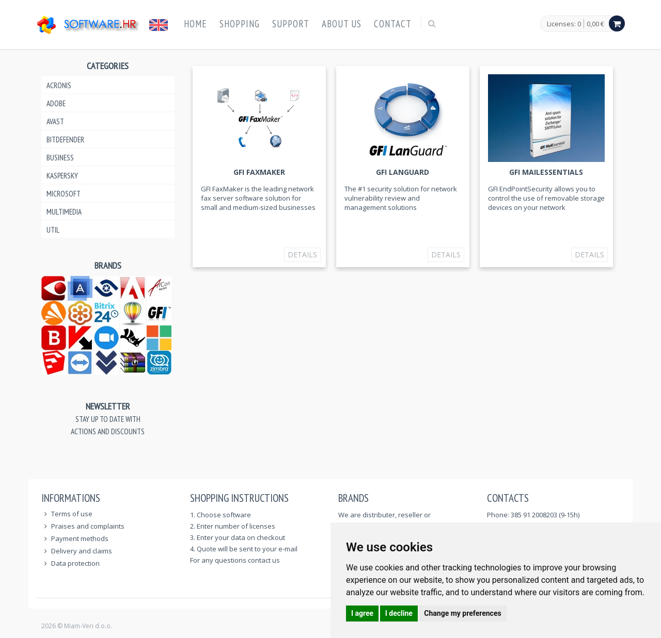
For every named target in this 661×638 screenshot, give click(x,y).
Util (52, 230)
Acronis (58, 85)
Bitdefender (65, 139)
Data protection (75, 563)
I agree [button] (362, 613)
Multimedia (64, 212)
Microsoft (63, 194)
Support (290, 24)
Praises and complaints (87, 526)
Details (302, 254)
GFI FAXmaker (259, 172)
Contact (393, 24)
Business (60, 157)
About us (341, 24)
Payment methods (79, 538)
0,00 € (595, 23)
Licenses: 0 (564, 24)
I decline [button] (399, 613)
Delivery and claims (81, 550)
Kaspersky (62, 176)
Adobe (56, 103)
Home (195, 24)
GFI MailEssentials (546, 172)
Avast (55, 121)
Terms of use (71, 513)
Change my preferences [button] (462, 613)
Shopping (239, 24)
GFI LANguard (402, 172)
